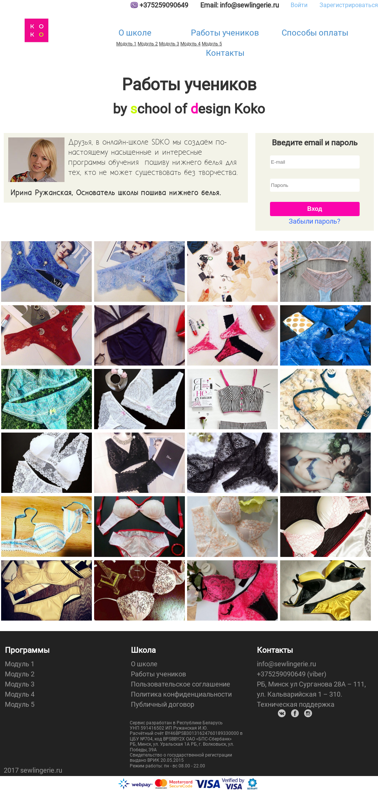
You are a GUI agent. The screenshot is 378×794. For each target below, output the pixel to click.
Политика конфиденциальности (181, 694)
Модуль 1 (126, 43)
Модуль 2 (148, 43)
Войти (299, 5)
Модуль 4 (19, 694)
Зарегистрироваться (349, 5)
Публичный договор (162, 704)
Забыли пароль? (314, 221)
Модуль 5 (19, 704)
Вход (314, 209)
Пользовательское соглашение (180, 684)
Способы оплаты (315, 32)
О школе (135, 32)
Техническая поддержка (295, 704)
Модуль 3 (169, 43)
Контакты (225, 53)
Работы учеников (225, 32)
